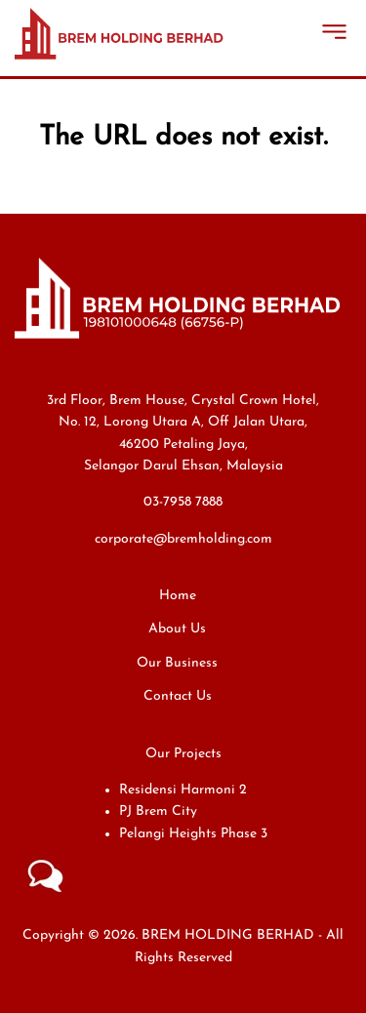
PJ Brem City (158, 811)
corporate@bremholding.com (183, 539)
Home (177, 595)
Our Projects (183, 754)
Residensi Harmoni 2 (183, 790)
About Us (177, 629)
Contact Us (177, 696)
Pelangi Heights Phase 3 (193, 834)
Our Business (177, 663)
